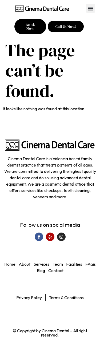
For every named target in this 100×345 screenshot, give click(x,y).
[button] (90, 8)
